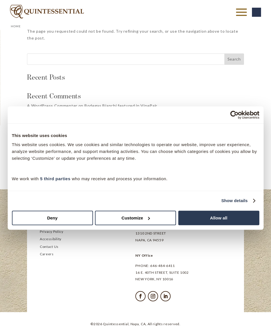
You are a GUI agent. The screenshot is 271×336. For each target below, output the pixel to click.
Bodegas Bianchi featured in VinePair (120, 105)
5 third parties (55, 178)
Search (234, 59)
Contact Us (49, 247)
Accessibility (50, 239)
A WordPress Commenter (52, 105)
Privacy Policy (51, 232)
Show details (234, 200)
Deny (52, 217)
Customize (135, 217)
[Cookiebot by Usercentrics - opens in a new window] (234, 115)
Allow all (218, 217)
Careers (47, 254)
